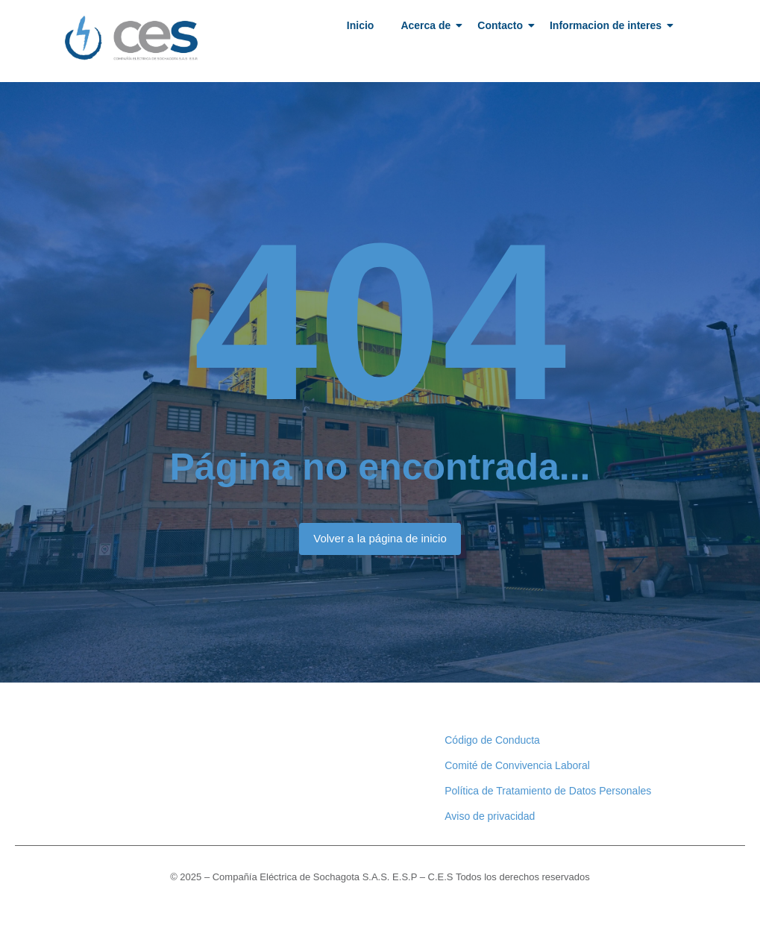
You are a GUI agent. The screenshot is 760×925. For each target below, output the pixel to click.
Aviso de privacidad (490, 816)
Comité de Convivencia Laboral (517, 765)
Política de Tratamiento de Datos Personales (548, 791)
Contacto (502, 25)
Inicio (360, 25)
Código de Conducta (492, 740)
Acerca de (428, 25)
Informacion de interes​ (608, 25)
